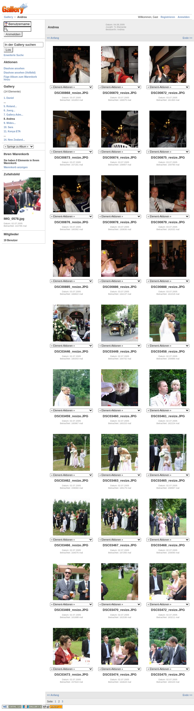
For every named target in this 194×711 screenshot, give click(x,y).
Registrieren (168, 17)
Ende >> (187, 38)
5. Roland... (10, 106)
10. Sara (8, 127)
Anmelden (184, 17)
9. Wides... (10, 123)
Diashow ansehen (14, 68)
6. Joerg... (9, 110)
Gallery (9, 16)
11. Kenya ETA (12, 131)
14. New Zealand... (14, 139)
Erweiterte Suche (14, 55)
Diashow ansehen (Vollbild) (19, 72)
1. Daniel (9, 98)
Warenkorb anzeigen (16, 167)
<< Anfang (53, 38)
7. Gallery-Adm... (13, 114)
